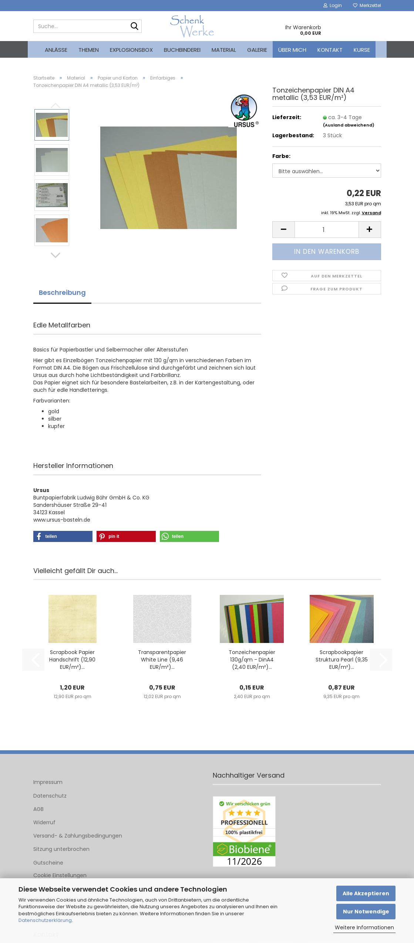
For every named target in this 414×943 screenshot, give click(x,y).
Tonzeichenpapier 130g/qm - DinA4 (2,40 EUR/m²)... (252, 660)
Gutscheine (48, 862)
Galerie (257, 50)
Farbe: (281, 156)
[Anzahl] (326, 229)
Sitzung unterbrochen (61, 849)
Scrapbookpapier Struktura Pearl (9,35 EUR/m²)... (342, 660)
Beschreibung (62, 292)
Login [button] (332, 5)
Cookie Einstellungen (60, 875)
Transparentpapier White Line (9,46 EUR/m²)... (162, 660)
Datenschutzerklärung (45, 920)
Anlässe (56, 50)
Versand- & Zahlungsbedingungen (77, 835)
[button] (55, 255)
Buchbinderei (182, 50)
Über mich (292, 50)
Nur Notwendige (366, 911)
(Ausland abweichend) (348, 125)
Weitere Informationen (364, 927)
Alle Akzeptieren (366, 893)
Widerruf (44, 822)
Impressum (48, 782)
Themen (88, 50)
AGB (38, 809)
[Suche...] (135, 26)
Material (224, 50)
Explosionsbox (131, 50)
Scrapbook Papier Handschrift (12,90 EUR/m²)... (72, 660)
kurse (362, 50)
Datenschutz (50, 795)
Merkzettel (367, 5)
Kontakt (330, 50)
